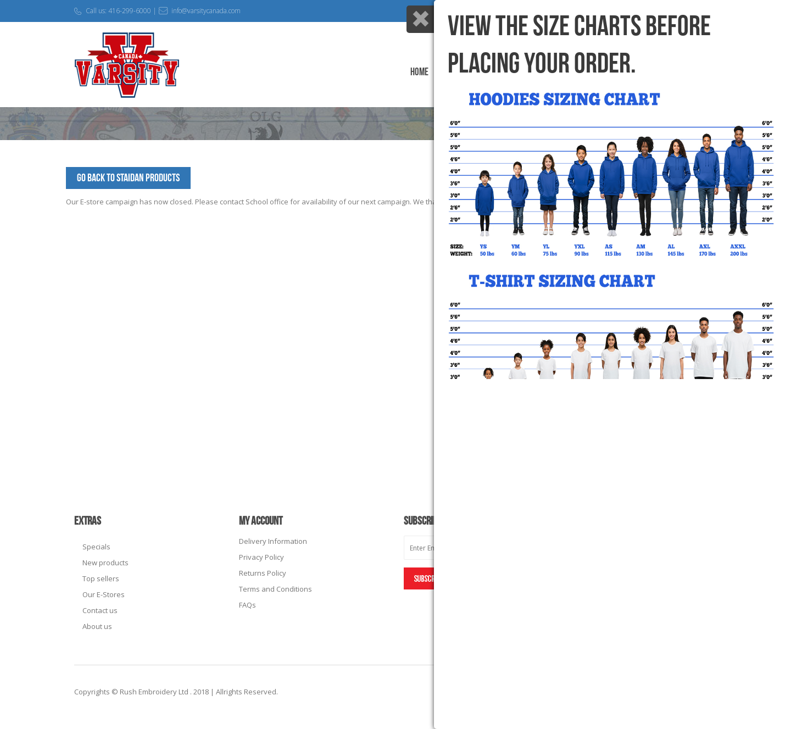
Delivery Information (273, 541)
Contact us (100, 610)
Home (419, 72)
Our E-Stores (103, 594)
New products (105, 562)
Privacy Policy (261, 557)
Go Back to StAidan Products (128, 178)
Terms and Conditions (275, 589)
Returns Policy (262, 573)
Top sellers (100, 578)
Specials (96, 547)
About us (97, 626)
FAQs (247, 605)
